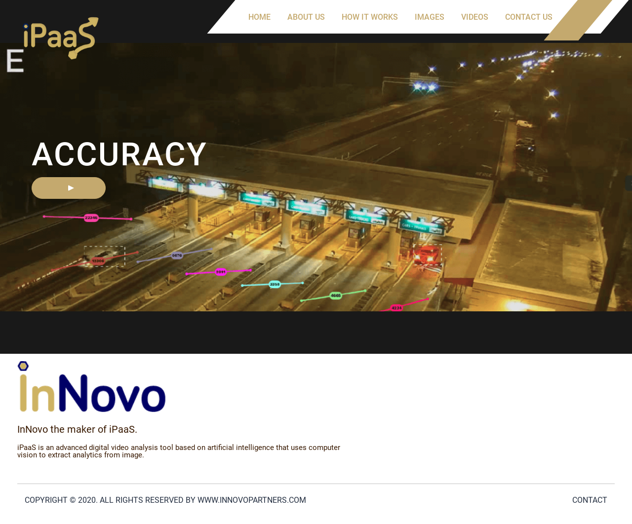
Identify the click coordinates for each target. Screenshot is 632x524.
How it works (370, 17)
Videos (474, 17)
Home (259, 17)
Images (429, 17)
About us (306, 17)
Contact (589, 500)
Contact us (529, 17)
